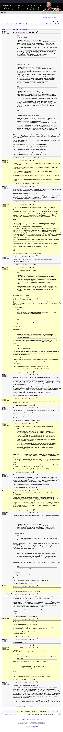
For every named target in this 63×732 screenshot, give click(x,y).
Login (3, 24)
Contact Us (24, 719)
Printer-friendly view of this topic (9, 714)
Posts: (15, 157)
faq (49, 17)
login (44, 17)
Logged (31, 157)
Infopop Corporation (34, 726)
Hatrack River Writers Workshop (23, 23)
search (46, 17)
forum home (53, 17)
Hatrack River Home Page (35, 719)
